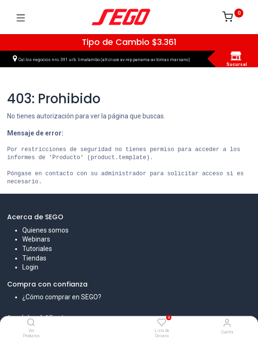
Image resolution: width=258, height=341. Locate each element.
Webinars (36, 239)
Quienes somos (45, 230)
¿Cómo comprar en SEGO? (61, 297)
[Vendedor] (226, 322)
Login (30, 267)
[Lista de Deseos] (161, 322)
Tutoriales (37, 248)
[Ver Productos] (31, 323)
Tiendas (34, 258)
